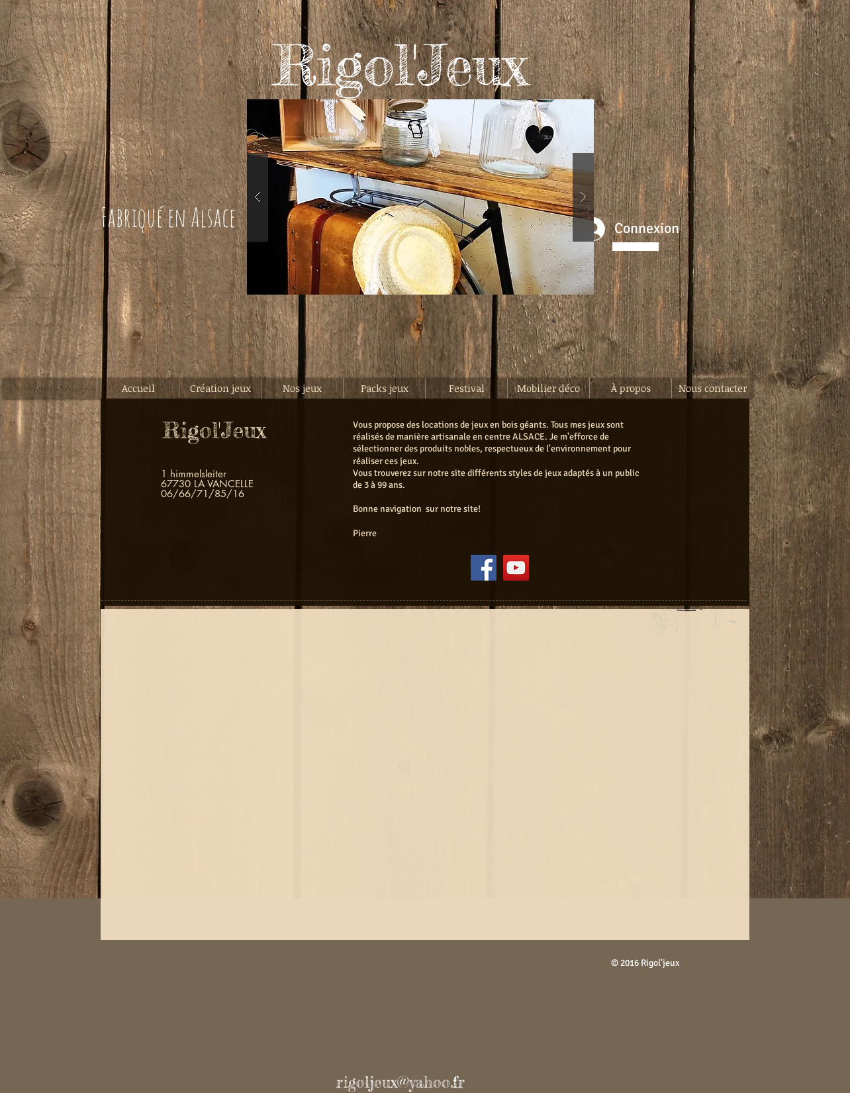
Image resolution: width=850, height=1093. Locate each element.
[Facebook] (483, 568)
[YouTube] (516, 568)
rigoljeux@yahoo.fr (400, 1082)
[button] (420, 197)
